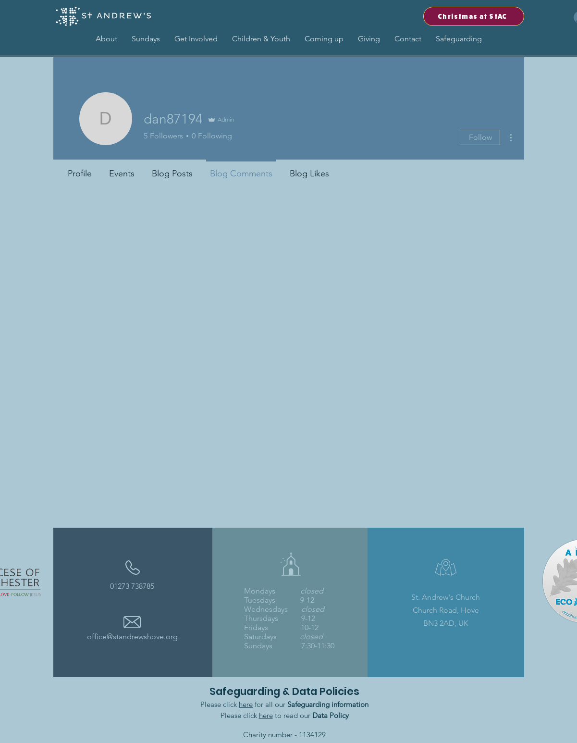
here (246, 704)
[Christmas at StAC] (473, 16)
